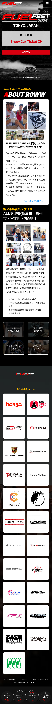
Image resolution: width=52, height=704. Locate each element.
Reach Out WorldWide (33, 201)
